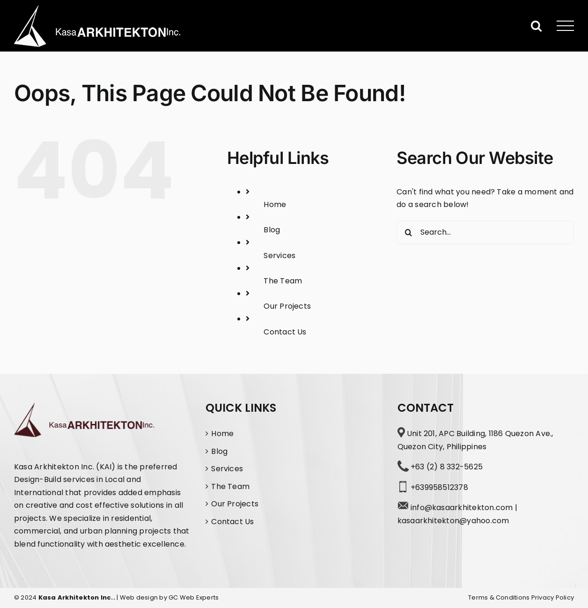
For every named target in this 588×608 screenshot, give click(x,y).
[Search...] (485, 232)
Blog (272, 229)
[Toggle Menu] (565, 26)
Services (279, 255)
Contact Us (285, 331)
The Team (283, 280)
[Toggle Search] (536, 25)
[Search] (408, 232)
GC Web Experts (194, 597)
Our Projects (287, 306)
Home (275, 204)
